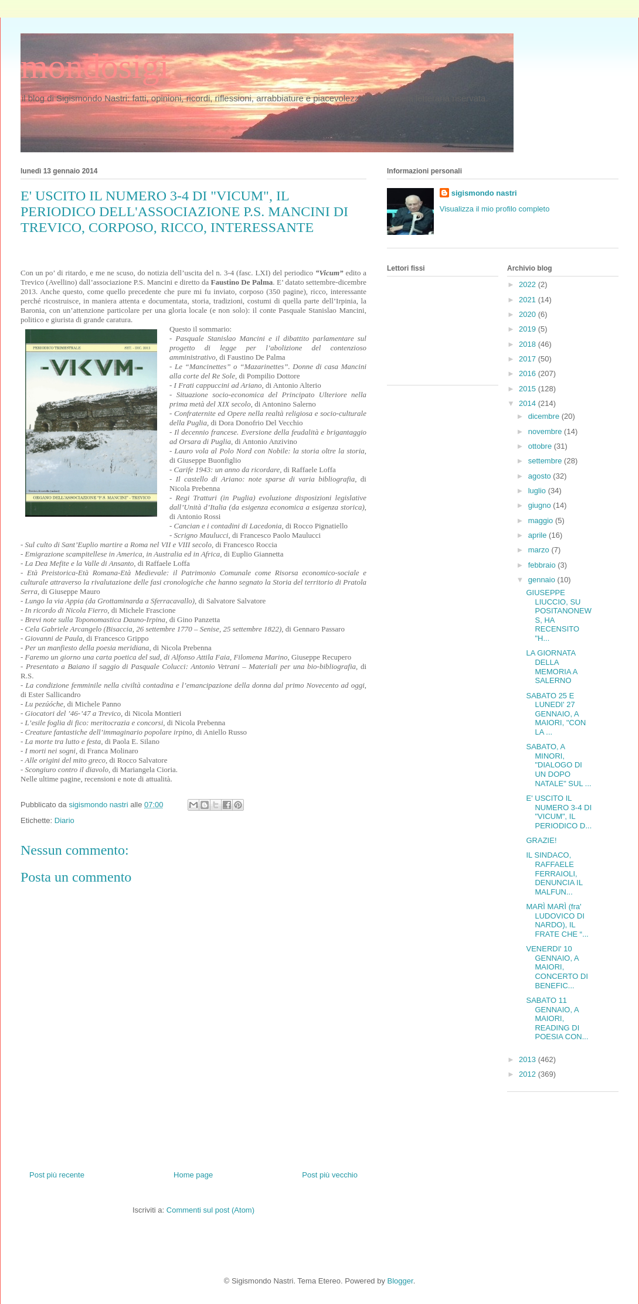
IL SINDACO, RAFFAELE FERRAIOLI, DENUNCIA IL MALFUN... (554, 873)
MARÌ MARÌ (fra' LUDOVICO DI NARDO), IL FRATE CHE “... (557, 920)
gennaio (543, 579)
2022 (528, 284)
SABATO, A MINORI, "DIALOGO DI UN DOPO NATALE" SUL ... (558, 764)
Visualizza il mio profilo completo (495, 208)
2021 (528, 299)
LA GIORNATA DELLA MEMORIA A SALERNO (551, 666)
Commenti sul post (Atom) (210, 1210)
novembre (546, 431)
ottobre (541, 446)
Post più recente (56, 1174)
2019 (528, 329)
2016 (528, 373)
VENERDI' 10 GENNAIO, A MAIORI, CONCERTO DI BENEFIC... (557, 966)
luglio (538, 490)
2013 (528, 1059)
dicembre (545, 416)
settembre (546, 460)
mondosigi (95, 66)
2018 (528, 344)
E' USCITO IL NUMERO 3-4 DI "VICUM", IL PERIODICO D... (559, 812)
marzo (540, 549)
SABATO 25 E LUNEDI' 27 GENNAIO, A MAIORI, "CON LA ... (556, 713)
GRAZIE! (541, 840)
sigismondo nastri (484, 193)
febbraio (543, 565)
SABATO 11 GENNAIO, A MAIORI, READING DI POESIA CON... (557, 1018)
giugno (540, 505)
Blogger (400, 1280)
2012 (528, 1074)
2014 (528, 403)
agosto (540, 476)
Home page (193, 1174)
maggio (541, 520)
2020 (528, 314)
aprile (538, 535)
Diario (64, 820)
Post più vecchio (330, 1174)
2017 (528, 358)
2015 (528, 388)
